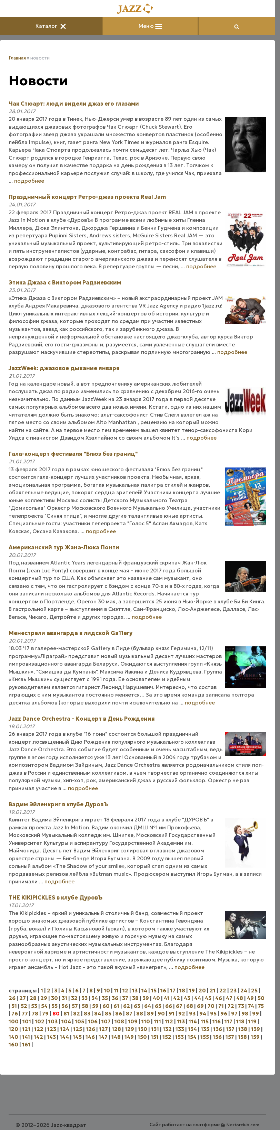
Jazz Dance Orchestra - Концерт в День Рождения (82, 718)
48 (239, 998)
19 (192, 990)
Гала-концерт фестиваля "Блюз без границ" (73, 453)
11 (116, 990)
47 (229, 998)
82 (76, 1013)
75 (261, 1006)
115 (205, 1021)
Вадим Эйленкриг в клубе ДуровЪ (58, 804)
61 (116, 1006)
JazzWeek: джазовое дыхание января (64, 368)
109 (133, 1021)
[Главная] (137, 9)
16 (163, 990)
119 (252, 1021)
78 (35, 1013)
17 (173, 990)
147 (103, 1037)
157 (230, 1037)
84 (97, 1013)
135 (205, 1029)
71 (221, 1006)
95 (213, 1013)
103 (53, 1021)
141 (26, 1037)
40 (156, 998)
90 (161, 1013)
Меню (150, 26)
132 (167, 1029)
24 (243, 990)
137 (230, 1029)
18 (182, 990)
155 (204, 1037)
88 (139, 1013)
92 (181, 1013)
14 (144, 990)
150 (142, 1037)
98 (244, 1013)
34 (94, 998)
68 (189, 1006)
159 (255, 1037)
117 (228, 1021)
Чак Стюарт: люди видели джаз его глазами (74, 103)
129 (129, 1029)
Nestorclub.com (243, 1124)
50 (261, 998)
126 (90, 1029)
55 (54, 1006)
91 (171, 1013)
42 (176, 998)
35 (105, 998)
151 (155, 1037)
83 (87, 1013)
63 (137, 1006)
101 (26, 1021)
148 (116, 1037)
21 (213, 990)
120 (13, 1029)
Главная (17, 58)
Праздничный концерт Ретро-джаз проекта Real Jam (87, 196)
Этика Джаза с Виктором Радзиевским (65, 282)
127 (103, 1029)
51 (14, 1006)
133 (180, 1029)
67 (179, 1006)
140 (13, 1037)
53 (34, 1006)
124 (64, 1029)
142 (38, 1037)
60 (106, 1006)
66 (168, 1006)
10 (107, 990)
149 (129, 1037)
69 (200, 1006)
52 (24, 1006)
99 (255, 1013)
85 (108, 1013)
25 (254, 990)
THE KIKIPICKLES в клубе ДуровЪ (55, 897)
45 (208, 998)
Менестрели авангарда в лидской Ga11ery (70, 632)
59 (95, 1006)
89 (150, 1013)
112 (169, 1021)
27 (22, 998)
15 (154, 990)
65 (158, 1006)
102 (39, 1021)
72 (231, 1006)
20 (202, 990)
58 (85, 1006)
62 (126, 1006)
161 (26, 1044)
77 (25, 1013)
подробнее (29, 180)
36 (115, 998)
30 (54, 998)
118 (240, 1021)
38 (135, 998)
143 (51, 1037)
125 (77, 1029)
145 (77, 1037)
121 (26, 1029)
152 (166, 1037)
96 (223, 1013)
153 (179, 1037)
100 (14, 1021)
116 (216, 1021)
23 (233, 990)
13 (135, 990)
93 (192, 1013)
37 (125, 998)
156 (217, 1037)
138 (242, 1029)
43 (187, 998)
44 (197, 998)
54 (44, 1006)
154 (192, 1037)
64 (147, 1006)
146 (90, 1037)
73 (241, 1006)
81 (66, 1013)
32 (74, 998)
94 (202, 1013)
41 (166, 998)
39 (145, 998)
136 (217, 1029)
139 (255, 1029)
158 (242, 1037)
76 (14, 1013)
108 (119, 1021)
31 (64, 998)
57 (75, 1006)
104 (66, 1021)
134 (192, 1029)
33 (84, 998)
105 (79, 1021)
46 (218, 998)
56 (64, 1006)
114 (193, 1021)
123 (51, 1029)
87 (129, 1013)
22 (222, 990)
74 (251, 1006)
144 (64, 1037)
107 (106, 1021)
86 (118, 1013)
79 (45, 1013)
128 (116, 1029)
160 (13, 1044)
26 (12, 998)
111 (157, 1021)
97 (234, 1013)
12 (125, 990)
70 (211, 1006)
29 (43, 998)
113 (181, 1021)
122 (38, 1029)
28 (33, 998)
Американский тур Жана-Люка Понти (64, 547)
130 (142, 1029)
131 (155, 1029)
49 (250, 998)
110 (145, 1021)
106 (93, 1021)
